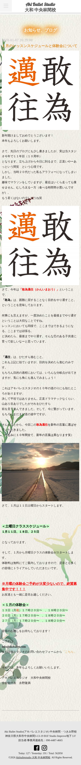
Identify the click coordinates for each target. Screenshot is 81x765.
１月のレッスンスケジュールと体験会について (39, 46)
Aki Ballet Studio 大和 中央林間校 (40, 7)
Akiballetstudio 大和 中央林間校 (33, 757)
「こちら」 (69, 651)
